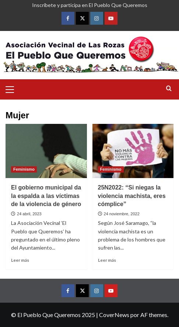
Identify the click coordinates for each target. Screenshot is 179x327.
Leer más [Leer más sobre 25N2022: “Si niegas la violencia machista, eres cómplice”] (107, 260)
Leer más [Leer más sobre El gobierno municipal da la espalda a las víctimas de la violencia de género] (20, 260)
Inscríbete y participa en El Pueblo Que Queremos (89, 5)
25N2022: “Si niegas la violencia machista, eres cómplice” (132, 195)
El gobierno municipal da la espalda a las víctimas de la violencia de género (46, 195)
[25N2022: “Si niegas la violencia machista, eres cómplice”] (133, 151)
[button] (13, 88)
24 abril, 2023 (29, 214)
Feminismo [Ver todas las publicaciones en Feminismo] (24, 169)
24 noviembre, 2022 (122, 214)
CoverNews (114, 314)
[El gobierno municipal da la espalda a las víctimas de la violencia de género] (46, 151)
